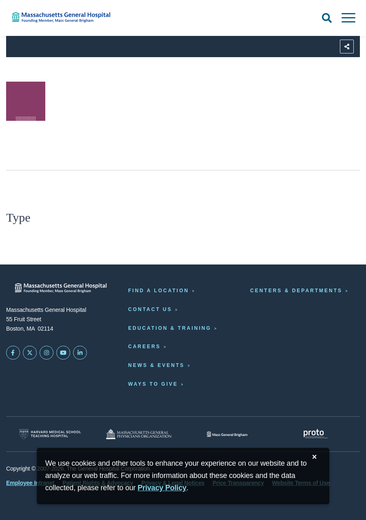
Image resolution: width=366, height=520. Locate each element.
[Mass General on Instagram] (46, 353)
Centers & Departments (296, 290)
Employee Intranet (30, 483)
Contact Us (150, 309)
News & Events (156, 365)
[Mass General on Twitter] (30, 353)
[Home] (76, 17)
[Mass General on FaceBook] (13, 353)
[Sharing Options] (347, 46)
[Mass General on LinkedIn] (80, 353)
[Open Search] (327, 17)
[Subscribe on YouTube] (63, 353)
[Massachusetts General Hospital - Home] (61, 288)
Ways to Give (153, 384)
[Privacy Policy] (162, 488)
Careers (144, 346)
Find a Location (158, 290)
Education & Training (169, 328)
